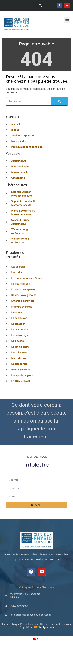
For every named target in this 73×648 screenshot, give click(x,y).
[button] (40, 5)
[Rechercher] (59, 101)
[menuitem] (36, 639)
